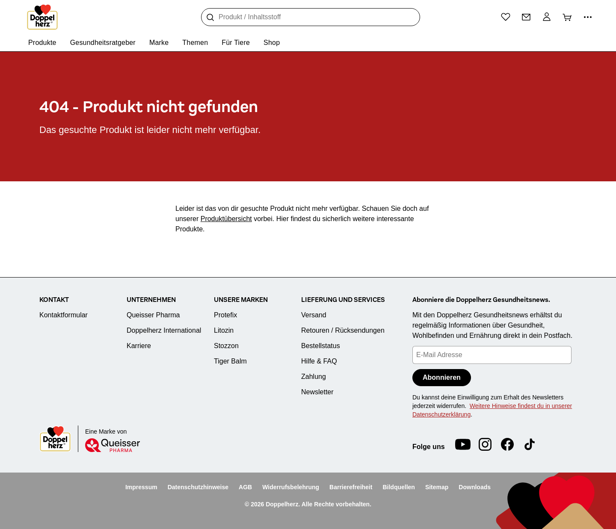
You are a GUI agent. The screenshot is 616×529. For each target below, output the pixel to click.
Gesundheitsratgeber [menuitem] (103, 42)
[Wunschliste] (505, 17)
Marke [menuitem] (159, 42)
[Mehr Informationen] (588, 17)
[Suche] (210, 17)
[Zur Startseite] (42, 17)
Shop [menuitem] (272, 42)
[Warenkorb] (567, 17)
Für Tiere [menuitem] (236, 42)
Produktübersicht (226, 218)
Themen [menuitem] (195, 42)
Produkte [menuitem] (42, 42)
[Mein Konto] (547, 17)
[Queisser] (112, 445)
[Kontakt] (526, 17)
